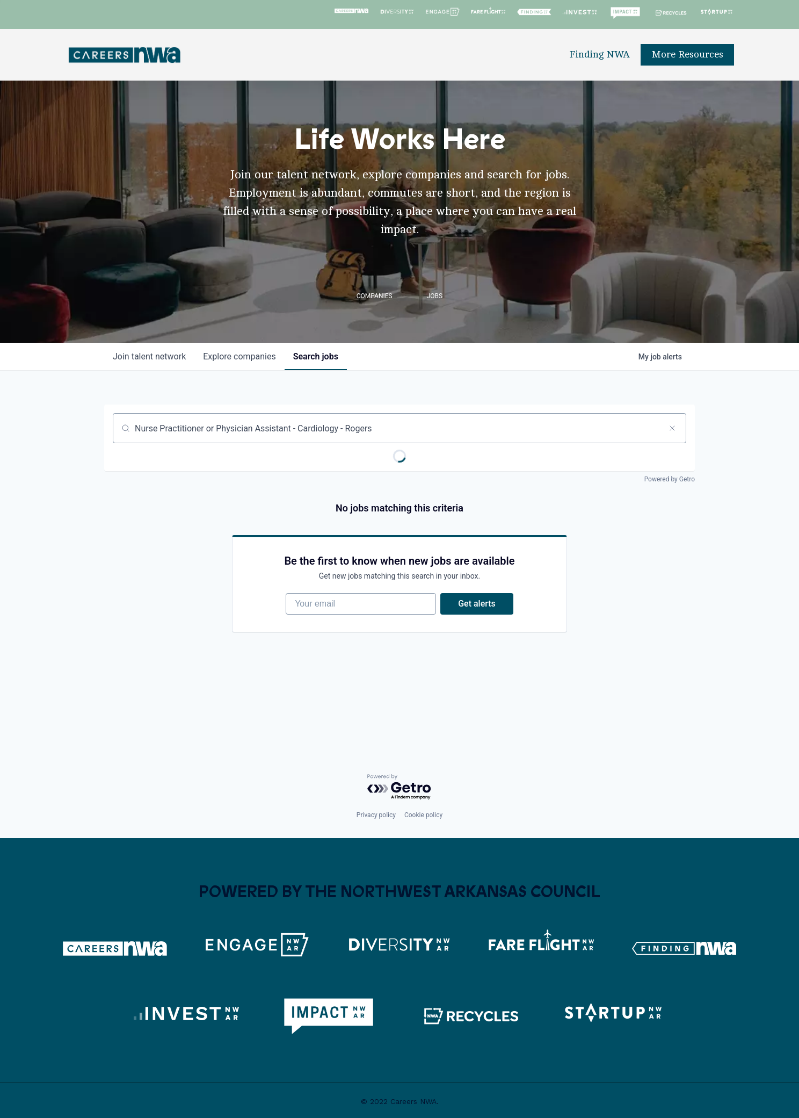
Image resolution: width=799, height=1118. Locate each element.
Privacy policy (376, 815)
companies (239, 356)
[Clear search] (672, 428)
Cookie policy (423, 815)
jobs (315, 356)
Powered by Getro (669, 479)
